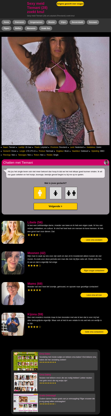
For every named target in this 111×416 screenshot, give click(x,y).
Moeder (51, 22)
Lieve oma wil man (94, 295)
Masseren (31, 28)
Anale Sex (45, 28)
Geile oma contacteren (94, 332)
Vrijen (63, 22)
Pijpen (6, 28)
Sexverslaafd (77, 22)
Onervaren (19, 22)
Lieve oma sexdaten (94, 240)
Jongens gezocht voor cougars (70, 4)
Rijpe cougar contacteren (94, 271)
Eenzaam (93, 22)
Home (6, 22)
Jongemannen (36, 22)
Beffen (18, 28)
